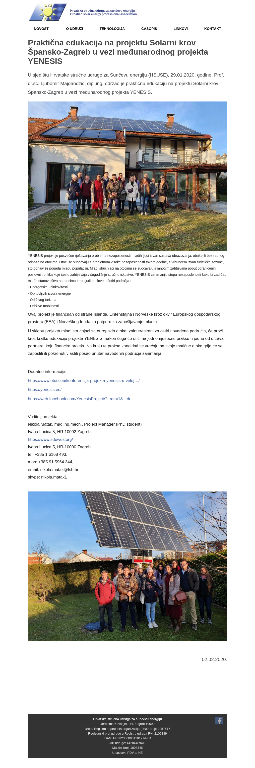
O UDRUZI (74, 29)
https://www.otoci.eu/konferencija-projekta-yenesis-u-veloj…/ (84, 380)
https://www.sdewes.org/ (50, 439)
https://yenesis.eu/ (45, 389)
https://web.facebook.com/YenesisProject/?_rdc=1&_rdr (79, 398)
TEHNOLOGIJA (112, 29)
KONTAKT (212, 29)
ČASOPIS (149, 29)
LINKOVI (181, 29)
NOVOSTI (42, 29)
